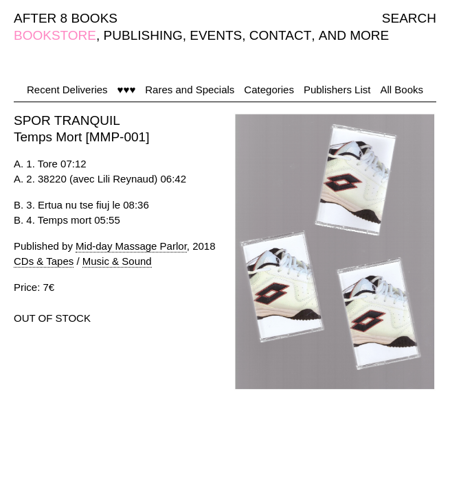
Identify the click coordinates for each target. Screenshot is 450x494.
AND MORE (354, 35)
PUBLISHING (143, 35)
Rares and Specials (189, 89)
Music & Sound (117, 261)
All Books (401, 89)
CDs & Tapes (44, 261)
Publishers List (337, 89)
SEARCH (409, 18)
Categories (269, 89)
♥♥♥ (126, 89)
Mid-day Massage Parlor (131, 246)
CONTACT (280, 35)
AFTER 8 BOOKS (65, 18)
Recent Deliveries (67, 89)
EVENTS (216, 35)
